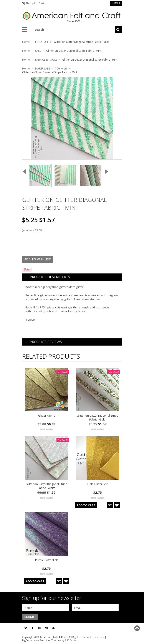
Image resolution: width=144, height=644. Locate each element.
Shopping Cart (34, 3)
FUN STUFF (41, 42)
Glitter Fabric (46, 415)
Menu (116, 3)
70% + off (61, 68)
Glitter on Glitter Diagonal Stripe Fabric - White (46, 486)
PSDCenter (71, 640)
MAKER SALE (42, 68)
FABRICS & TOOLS (46, 59)
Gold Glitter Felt (97, 484)
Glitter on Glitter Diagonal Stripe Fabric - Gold (97, 417)
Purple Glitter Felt (46, 560)
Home (26, 42)
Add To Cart (86, 505)
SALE (38, 51)
